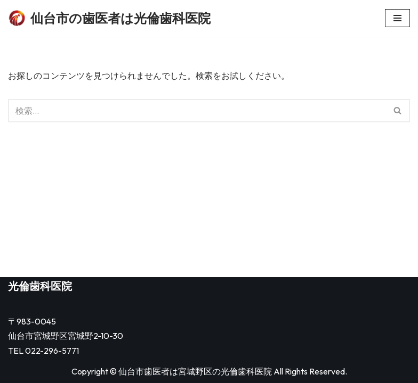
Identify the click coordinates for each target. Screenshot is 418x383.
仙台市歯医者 (144, 371)
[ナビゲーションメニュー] (397, 18)
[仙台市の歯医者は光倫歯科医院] (109, 18)
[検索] (197, 110)
